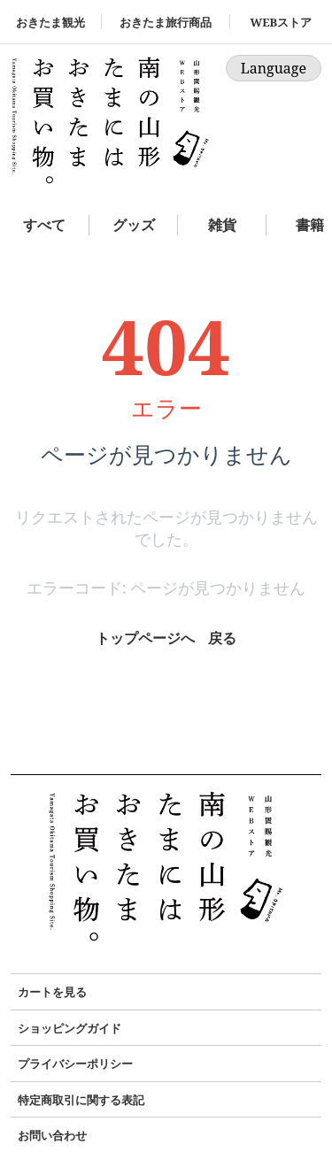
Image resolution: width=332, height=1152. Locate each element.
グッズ (133, 224)
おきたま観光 (50, 22)
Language (273, 68)
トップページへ (145, 638)
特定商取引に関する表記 (81, 1100)
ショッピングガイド (69, 1028)
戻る (222, 638)
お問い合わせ (52, 1135)
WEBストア (281, 22)
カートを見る (52, 992)
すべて (44, 224)
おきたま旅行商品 (166, 22)
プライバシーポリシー (75, 1063)
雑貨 (222, 224)
